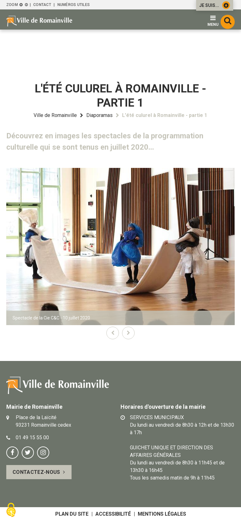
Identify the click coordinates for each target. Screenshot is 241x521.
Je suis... (214, 5)
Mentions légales (162, 514)
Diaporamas (99, 115)
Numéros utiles (73, 5)
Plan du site (71, 514)
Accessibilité (113, 514)
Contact (42, 5)
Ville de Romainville (55, 115)
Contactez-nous (36, 472)
